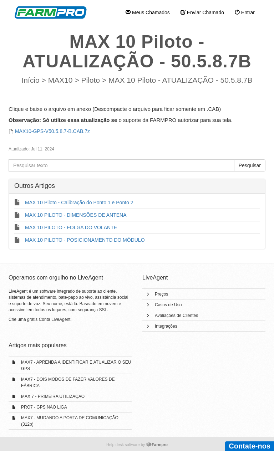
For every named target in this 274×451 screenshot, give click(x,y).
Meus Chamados (148, 12)
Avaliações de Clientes (176, 315)
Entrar (245, 12)
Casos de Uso (168, 304)
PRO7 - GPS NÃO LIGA (44, 407)
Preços (161, 294)
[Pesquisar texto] (121, 165)
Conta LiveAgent (55, 319)
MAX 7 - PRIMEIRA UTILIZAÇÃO (53, 396)
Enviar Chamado (202, 12)
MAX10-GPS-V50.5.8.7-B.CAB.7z (52, 131)
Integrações (166, 326)
